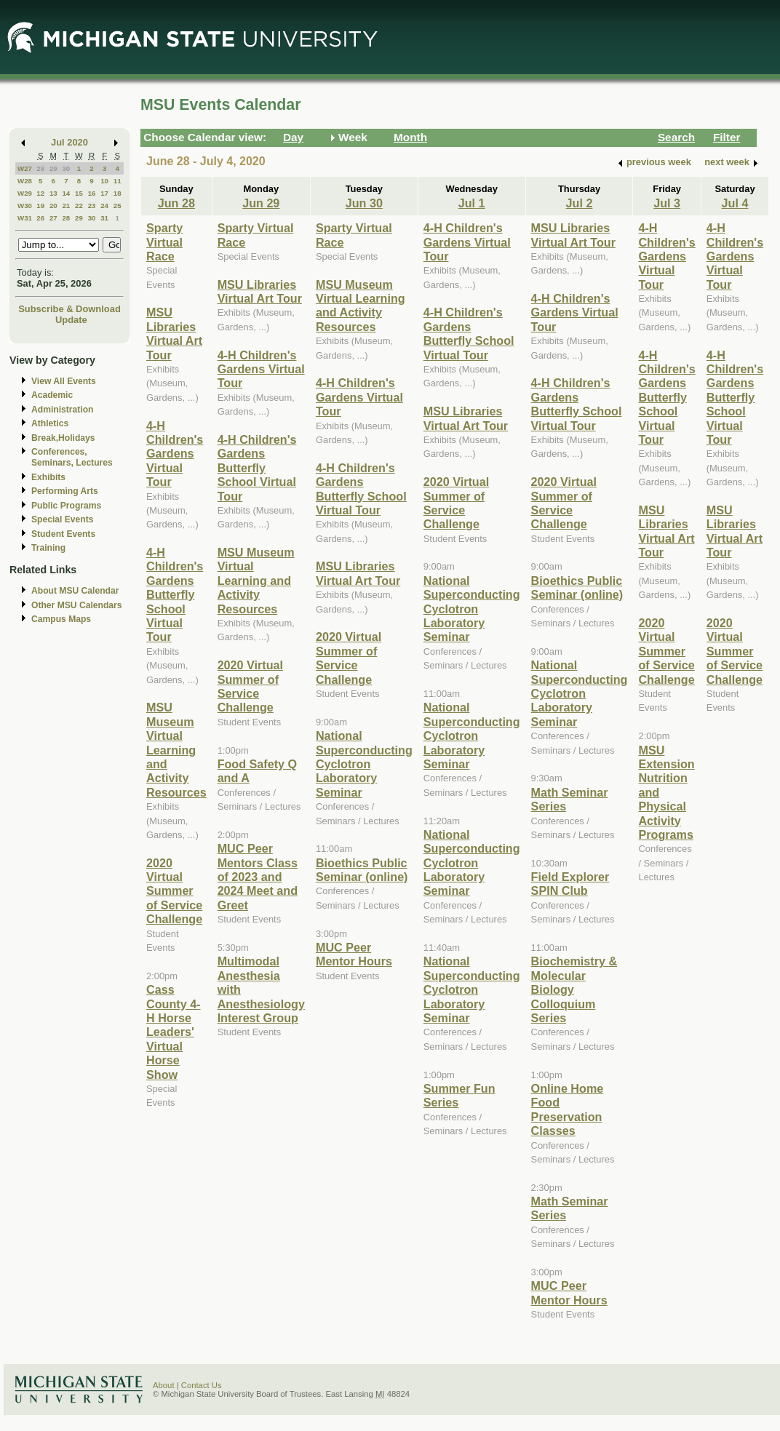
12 (40, 193)
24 (104, 206)
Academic (52, 395)
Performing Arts (64, 491)
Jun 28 (176, 203)
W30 (24, 206)
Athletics (49, 423)
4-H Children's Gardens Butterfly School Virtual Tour (174, 594)
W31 (24, 218)
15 (79, 193)
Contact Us (201, 1385)
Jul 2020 (69, 142)
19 (40, 206)
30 (66, 168)
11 (118, 181)
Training (48, 548)
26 (40, 218)
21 (66, 206)
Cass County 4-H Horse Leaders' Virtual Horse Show (173, 1031)
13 (53, 193)
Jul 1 (471, 203)
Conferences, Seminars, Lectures (72, 457)
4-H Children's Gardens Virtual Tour (174, 454)
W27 (24, 168)
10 (104, 181)
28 (40, 168)
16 (92, 193)
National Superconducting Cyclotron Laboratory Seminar (364, 764)
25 (118, 206)
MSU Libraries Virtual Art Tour (174, 333)
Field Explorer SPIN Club (570, 883)
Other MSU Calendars (76, 605)
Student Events (63, 534)
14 (66, 193)
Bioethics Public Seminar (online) (362, 869)
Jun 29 (260, 203)
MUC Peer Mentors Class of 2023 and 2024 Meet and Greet (258, 877)
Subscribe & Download (69, 308)
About (164, 1385)
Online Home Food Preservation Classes (567, 1109)
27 (53, 218)
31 (104, 218)
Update (71, 319)
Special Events (62, 519)
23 (92, 206)
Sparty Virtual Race (164, 242)
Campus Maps (61, 619)
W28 (24, 181)
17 (104, 193)
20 (53, 206)
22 (79, 206)
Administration (62, 409)
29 (53, 168)
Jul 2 (579, 203)
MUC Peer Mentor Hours (354, 954)
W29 (24, 193)
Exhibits (48, 477)
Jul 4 (735, 203)
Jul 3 (666, 203)
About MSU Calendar (75, 591)
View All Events (63, 381)
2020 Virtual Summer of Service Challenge (174, 891)
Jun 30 (364, 203)
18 (118, 193)
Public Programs (66, 506)
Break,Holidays (63, 438)
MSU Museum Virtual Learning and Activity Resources (176, 749)
